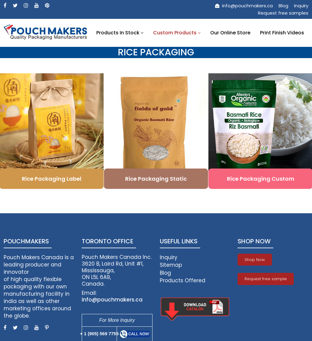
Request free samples (283, 13)
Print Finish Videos (282, 32)
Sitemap (171, 265)
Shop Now (255, 260)
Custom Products (177, 32)
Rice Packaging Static (156, 179)
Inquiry (301, 5)
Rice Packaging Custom (260, 179)
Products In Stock (119, 32)
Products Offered (182, 280)
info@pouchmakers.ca (244, 5)
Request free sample (266, 279)
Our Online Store (230, 32)
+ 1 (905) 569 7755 (99, 333)
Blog (283, 5)
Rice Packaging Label (51, 179)
